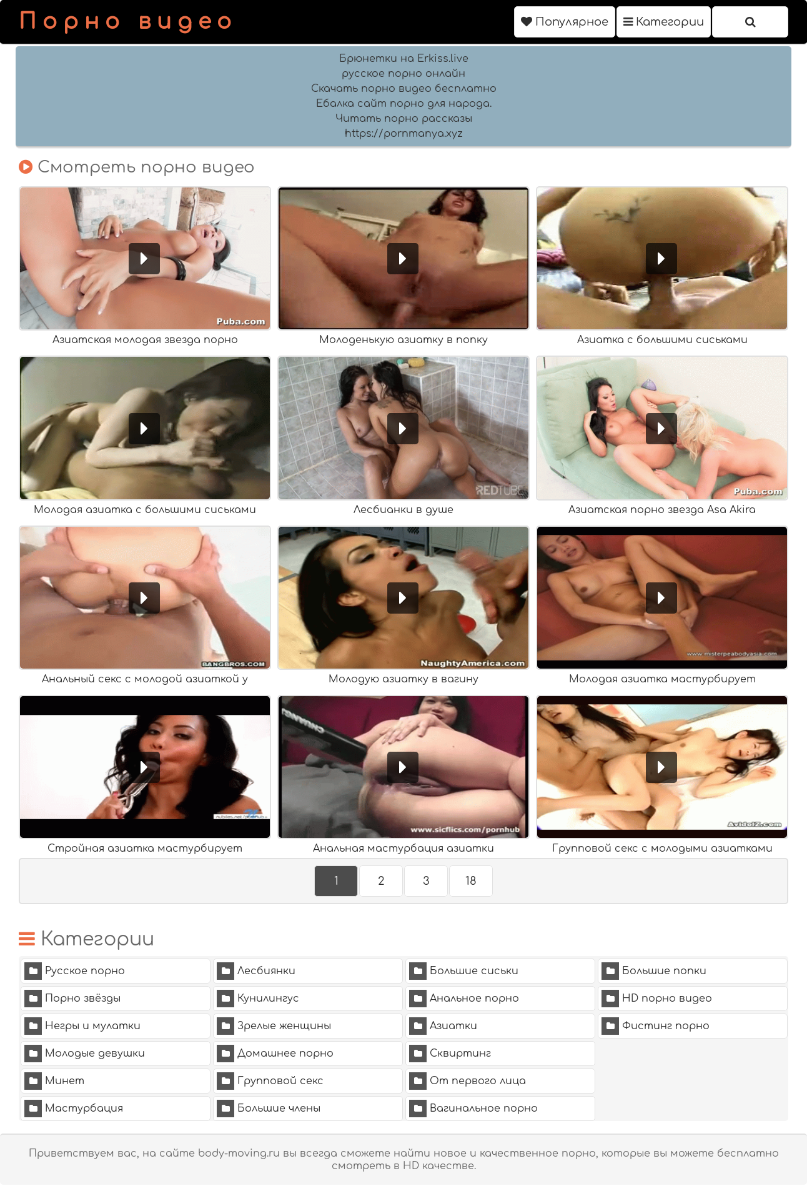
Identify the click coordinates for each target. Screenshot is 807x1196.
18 (471, 881)
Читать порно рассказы (403, 118)
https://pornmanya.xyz (404, 133)
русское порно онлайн (403, 73)
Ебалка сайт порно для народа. (404, 103)
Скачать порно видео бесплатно (404, 88)
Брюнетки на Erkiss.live (403, 58)
